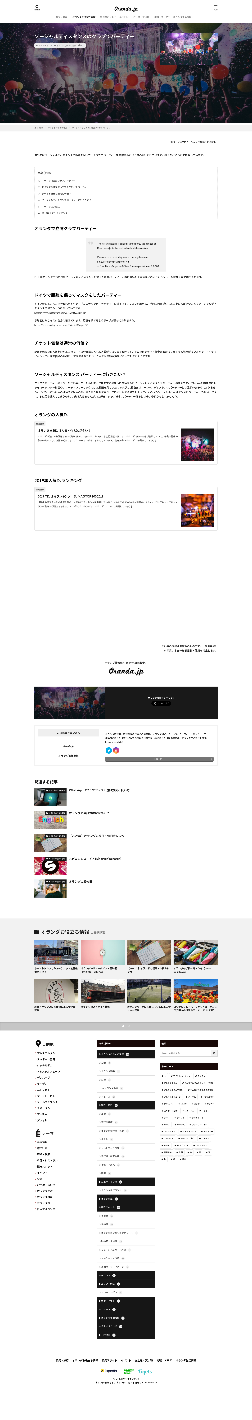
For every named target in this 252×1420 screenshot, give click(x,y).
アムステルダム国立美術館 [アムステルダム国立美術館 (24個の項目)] (201, 1090)
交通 (39, 1178)
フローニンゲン (111, 1292)
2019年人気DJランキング (52, 213)
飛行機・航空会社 (113, 1156)
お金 (106, 1063)
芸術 (106, 1114)
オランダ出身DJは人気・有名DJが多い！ (64, 430)
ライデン (42, 1083)
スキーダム (43, 1108)
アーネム (42, 1114)
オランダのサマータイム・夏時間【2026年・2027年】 (99, 970)
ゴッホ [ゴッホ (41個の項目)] (197, 1104)
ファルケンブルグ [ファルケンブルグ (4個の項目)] (199, 1124)
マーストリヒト (46, 1095)
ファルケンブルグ (47, 1102)
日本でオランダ (46, 1209)
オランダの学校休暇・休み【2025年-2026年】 (192, 970)
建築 (106, 1173)
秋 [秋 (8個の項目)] (165, 1159)
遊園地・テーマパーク (115, 1267)
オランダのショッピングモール (119, 1233)
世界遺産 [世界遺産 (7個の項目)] (168, 1152)
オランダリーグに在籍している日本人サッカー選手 (149, 1008)
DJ (81, 45)
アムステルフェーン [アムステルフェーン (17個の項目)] (172, 1097)
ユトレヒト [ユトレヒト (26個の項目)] (169, 1138)
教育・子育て (110, 1301)
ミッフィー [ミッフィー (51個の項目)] (208, 1131)
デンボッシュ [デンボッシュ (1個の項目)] (197, 1118)
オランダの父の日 (80, 881)
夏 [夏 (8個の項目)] (200, 1152)
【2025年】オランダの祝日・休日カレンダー (98, 836)
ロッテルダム (45, 1065)
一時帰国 (108, 1335)
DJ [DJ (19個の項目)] (165, 1076)
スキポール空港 (46, 1059)
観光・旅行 (61, 17)
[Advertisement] (126, 100)
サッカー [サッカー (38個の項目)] (211, 1104)
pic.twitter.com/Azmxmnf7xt (113, 261)
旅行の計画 (109, 1122)
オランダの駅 (113, 1088)
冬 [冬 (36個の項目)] (191, 1152)
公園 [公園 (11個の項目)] (181, 1152)
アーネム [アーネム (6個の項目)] (192, 1097)
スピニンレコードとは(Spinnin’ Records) (95, 859)
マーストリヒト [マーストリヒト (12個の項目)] (189, 1131)
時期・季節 (43, 1154)
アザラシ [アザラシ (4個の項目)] (201, 1076)
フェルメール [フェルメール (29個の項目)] (170, 1131)
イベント (123, 17)
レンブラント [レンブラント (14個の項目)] (183, 1145)
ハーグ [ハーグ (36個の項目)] (167, 1124)
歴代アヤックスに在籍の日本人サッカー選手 (56, 1008)
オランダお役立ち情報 (83, 17)
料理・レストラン (47, 1160)
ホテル (107, 1139)
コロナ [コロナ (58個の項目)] (184, 1104)
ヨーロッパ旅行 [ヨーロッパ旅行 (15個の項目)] (187, 1138)
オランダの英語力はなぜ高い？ (89, 813)
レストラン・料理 (113, 1148)
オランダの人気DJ (48, 206)
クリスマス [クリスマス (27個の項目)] (169, 1104)
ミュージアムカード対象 (116, 1250)
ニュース (108, 1097)
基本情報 (42, 1142)
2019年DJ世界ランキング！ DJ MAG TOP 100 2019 (70, 496)
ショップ (108, 1309)
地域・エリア (161, 17)
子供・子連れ (110, 1165)
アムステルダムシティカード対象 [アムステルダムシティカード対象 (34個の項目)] (198, 1083)
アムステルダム (46, 1053)
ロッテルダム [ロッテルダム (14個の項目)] (201, 1145)
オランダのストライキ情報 (95, 1006)
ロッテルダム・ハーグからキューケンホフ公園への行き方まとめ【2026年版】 (195, 1008)
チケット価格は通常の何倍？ (54, 193)
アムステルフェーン (48, 1071)
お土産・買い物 (141, 17)
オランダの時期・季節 (115, 1131)
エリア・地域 (110, 1284)
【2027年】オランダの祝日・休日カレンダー (148, 970)
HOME (40, 128)
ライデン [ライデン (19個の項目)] (205, 1138)
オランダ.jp (133, 1378)
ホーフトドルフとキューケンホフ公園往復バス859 (56, 970)
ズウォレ (42, 1120)
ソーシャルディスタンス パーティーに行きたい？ (64, 200)
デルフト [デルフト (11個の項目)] (180, 1118)
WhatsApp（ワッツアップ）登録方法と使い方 (99, 790)
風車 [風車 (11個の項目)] (184, 1159)
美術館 (107, 1216)
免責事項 (210, 646)
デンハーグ (43, 1077)
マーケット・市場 (113, 1258)
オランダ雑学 (45, 1197)
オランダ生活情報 (182, 17)
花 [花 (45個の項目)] (174, 1159)
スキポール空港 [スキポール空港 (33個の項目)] (170, 1111)
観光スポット (107, 17)
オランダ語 (43, 1203)
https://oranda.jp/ (114, 742)
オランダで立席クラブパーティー (56, 180)
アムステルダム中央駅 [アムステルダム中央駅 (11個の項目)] (173, 1090)
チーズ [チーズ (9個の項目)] (167, 1118)
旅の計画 (42, 1148)
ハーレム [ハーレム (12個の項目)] (181, 1124)
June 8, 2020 (152, 266)
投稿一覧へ (158, 759)
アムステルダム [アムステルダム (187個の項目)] (170, 1083)
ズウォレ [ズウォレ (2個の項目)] (205, 1111)
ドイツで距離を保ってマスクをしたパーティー (63, 187)
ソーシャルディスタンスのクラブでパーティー (92, 128)
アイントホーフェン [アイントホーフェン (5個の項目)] (181, 1076)
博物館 (107, 1224)
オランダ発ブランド (114, 1190)
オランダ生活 (45, 1190)
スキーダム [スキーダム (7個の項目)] (189, 1111)
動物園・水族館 (111, 1241)
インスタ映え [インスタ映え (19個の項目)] (209, 1097)
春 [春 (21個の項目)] (209, 1152)
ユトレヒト (43, 1089)
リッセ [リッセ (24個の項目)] (167, 1145)
